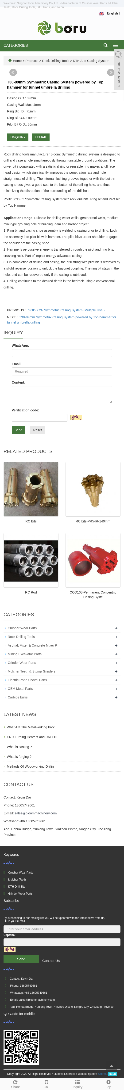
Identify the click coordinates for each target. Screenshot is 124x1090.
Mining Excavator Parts (25, 654)
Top (108, 1084)
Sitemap (103, 1074)
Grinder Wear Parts (22, 663)
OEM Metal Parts (20, 689)
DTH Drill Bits (16, 886)
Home (17, 61)
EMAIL (41, 137)
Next (111, 72)
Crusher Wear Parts (22, 628)
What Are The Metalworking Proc (31, 727)
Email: (17, 364)
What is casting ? (19, 747)
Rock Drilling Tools (55, 61)
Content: (18, 382)
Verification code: (25, 410)
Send (18, 430)
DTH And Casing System (90, 61)
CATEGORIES (16, 45)
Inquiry (77, 1084)
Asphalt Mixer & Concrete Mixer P (32, 645)
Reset (37, 430)
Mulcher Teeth (17, 879)
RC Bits (30, 521)
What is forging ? (19, 757)
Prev (13, 72)
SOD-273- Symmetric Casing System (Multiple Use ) (66, 310)
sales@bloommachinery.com (36, 813)
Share (15, 1084)
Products (32, 61)
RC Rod (31, 592)
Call (46, 1084)
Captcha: (10, 935)
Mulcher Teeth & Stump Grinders (31, 671)
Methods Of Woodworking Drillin (30, 766)
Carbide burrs (18, 697)
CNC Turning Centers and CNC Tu (32, 737)
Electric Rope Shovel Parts (27, 680)
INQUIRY (18, 137)
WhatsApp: (20, 345)
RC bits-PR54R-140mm (93, 521)
